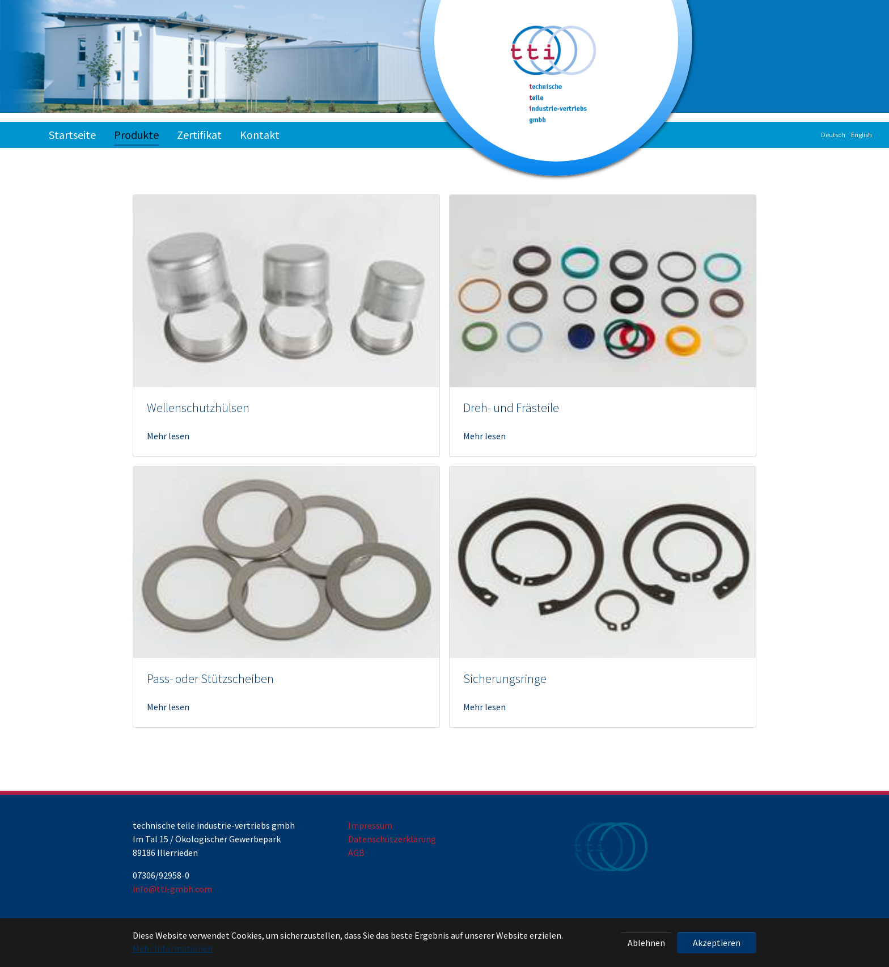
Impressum (370, 825)
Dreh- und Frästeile (511, 407)
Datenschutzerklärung (392, 839)
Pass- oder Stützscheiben (210, 678)
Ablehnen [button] (646, 942)
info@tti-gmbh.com (172, 888)
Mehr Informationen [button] (173, 948)
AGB (356, 852)
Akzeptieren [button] (716, 942)
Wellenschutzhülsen (198, 407)
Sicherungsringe (505, 678)
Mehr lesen (168, 436)
